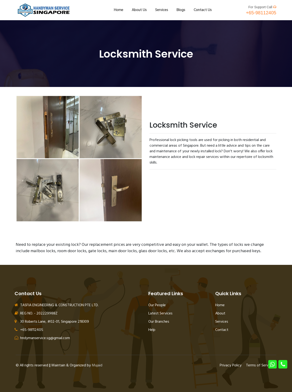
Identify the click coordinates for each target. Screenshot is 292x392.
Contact (221, 330)
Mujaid (97, 365)
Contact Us (203, 10)
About (220, 313)
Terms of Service (259, 365)
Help (151, 330)
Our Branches (158, 322)
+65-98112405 (261, 12)
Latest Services (160, 313)
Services (161, 10)
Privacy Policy (231, 365)
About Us (139, 10)
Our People (157, 305)
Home (118, 10)
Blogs (181, 10)
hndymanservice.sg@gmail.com (42, 338)
